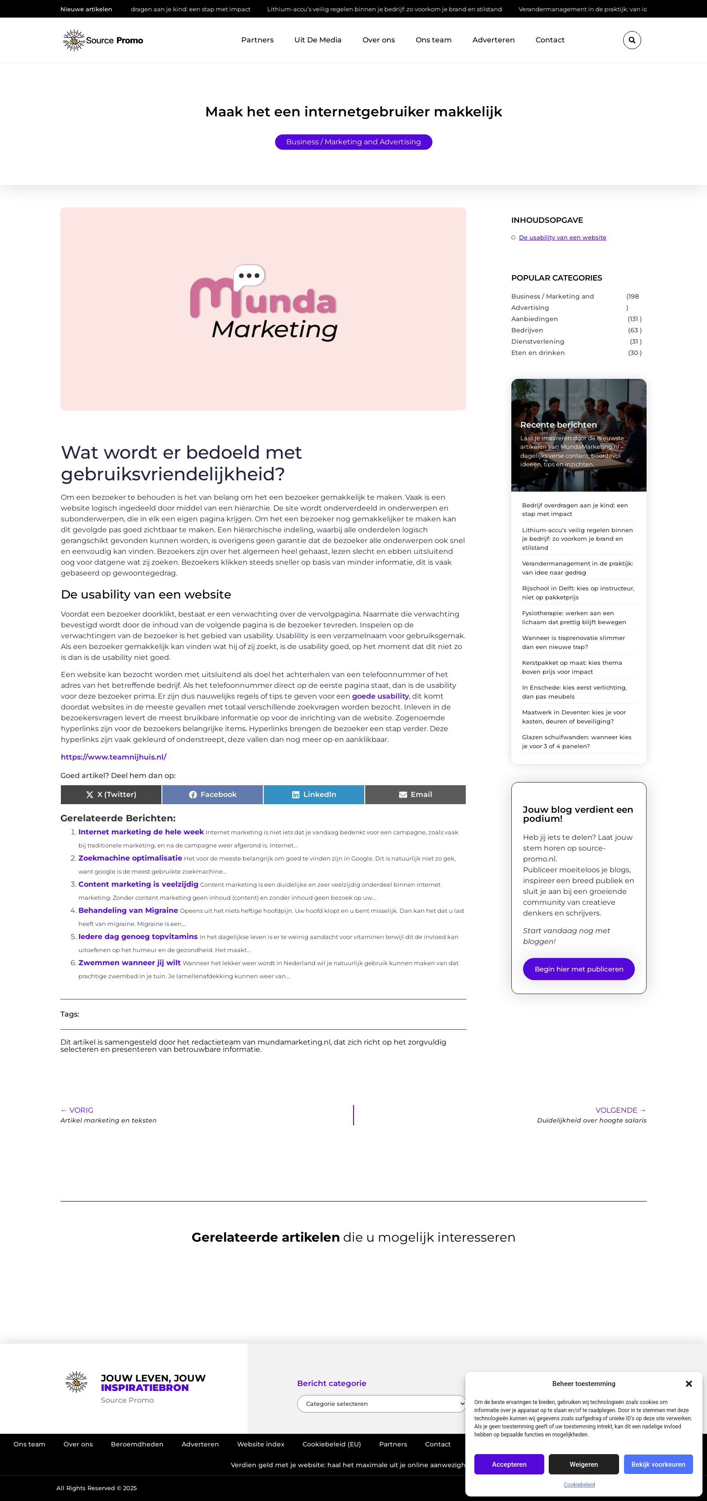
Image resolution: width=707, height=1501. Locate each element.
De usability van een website (562, 237)
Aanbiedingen (534, 318)
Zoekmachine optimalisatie (130, 858)
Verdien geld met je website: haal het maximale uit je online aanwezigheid (353, 1465)
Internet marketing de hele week (141, 832)
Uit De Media (318, 40)
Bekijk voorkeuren (658, 1464)
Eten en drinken (538, 352)
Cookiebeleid (579, 1485)
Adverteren (494, 40)
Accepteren (509, 1464)
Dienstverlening (538, 341)
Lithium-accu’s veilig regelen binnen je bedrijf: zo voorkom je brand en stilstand (392, 9)
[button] (688, 1383)
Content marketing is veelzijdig (138, 884)
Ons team (434, 40)
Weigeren (584, 1464)
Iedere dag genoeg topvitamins (138, 936)
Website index (261, 1444)
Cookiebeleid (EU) (332, 1444)
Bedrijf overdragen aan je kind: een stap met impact (181, 9)
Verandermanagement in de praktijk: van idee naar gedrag (613, 9)
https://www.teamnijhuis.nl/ (113, 757)
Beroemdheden (137, 1444)
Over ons (379, 40)
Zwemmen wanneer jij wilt (129, 962)
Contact (550, 40)
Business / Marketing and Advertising (353, 142)
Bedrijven (527, 330)
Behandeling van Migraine (128, 910)
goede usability (380, 696)
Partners (257, 40)
